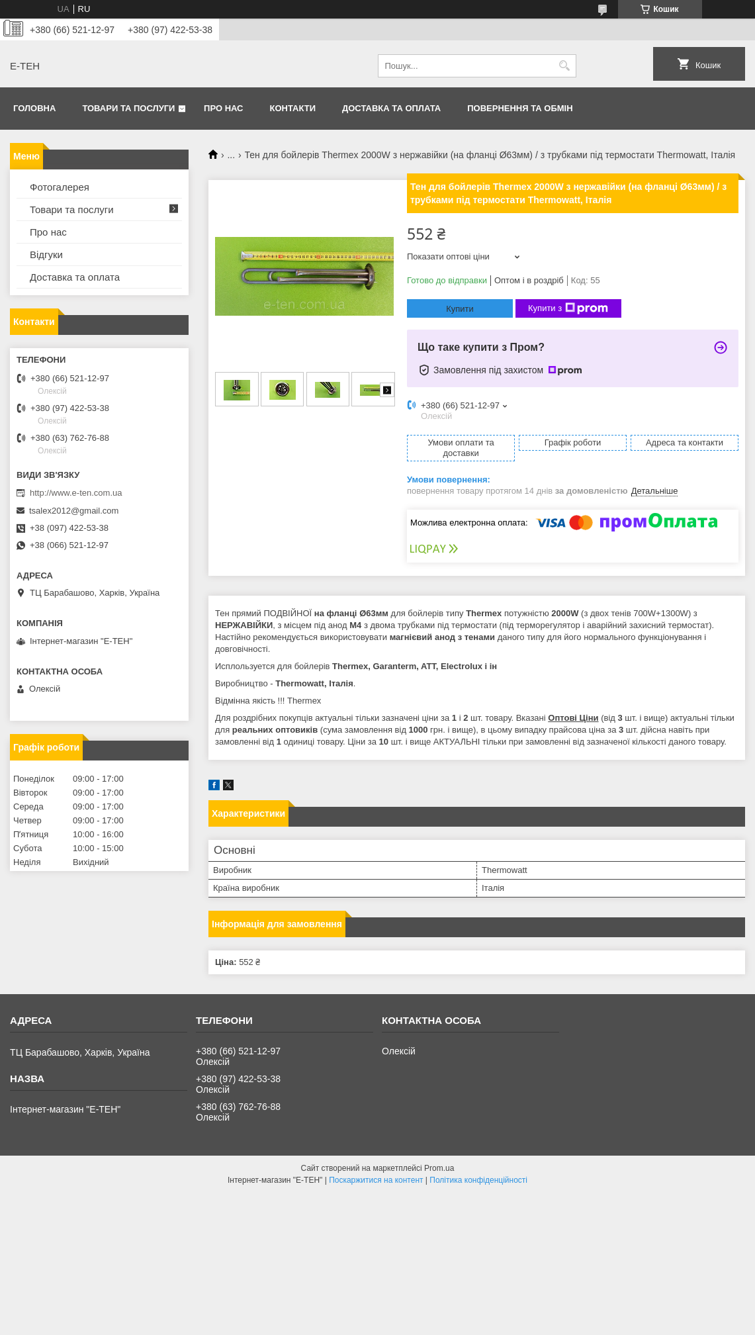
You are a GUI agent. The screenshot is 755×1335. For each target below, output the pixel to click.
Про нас (223, 108)
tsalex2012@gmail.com (73, 511)
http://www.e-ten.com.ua (76, 493)
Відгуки (46, 254)
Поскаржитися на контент (376, 1180)
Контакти (293, 108)
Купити (460, 309)
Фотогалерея (59, 187)
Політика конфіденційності (478, 1180)
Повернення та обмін (519, 108)
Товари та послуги (128, 108)
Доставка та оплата (391, 108)
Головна (34, 108)
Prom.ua (439, 1168)
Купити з (568, 308)
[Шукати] (564, 65)
